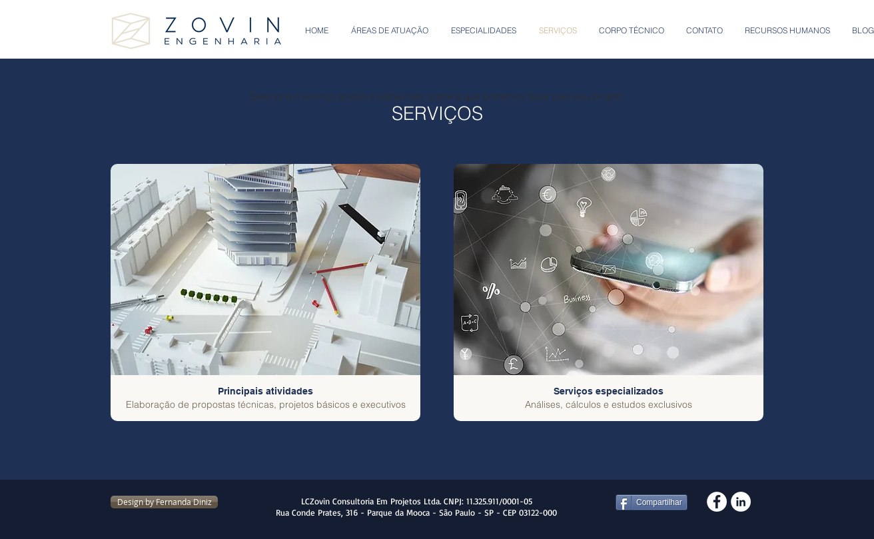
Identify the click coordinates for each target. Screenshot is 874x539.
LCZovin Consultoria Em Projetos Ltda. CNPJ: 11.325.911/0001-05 (416, 501)
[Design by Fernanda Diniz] (164, 502)
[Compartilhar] (651, 502)
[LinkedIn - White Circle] (741, 502)
